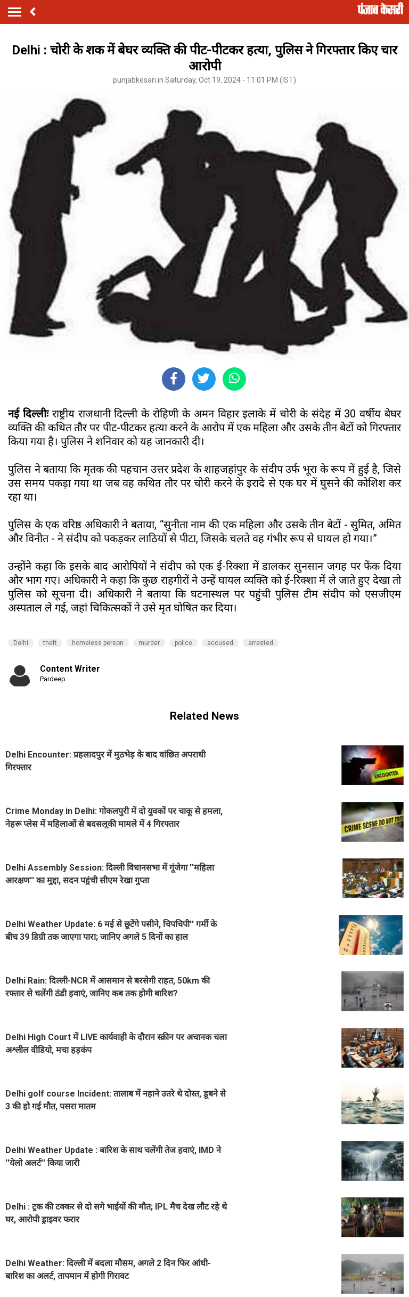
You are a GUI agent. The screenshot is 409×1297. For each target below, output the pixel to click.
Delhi (20, 643)
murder (149, 643)
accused (220, 643)
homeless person (98, 643)
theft (50, 643)
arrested (260, 643)
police (183, 643)
